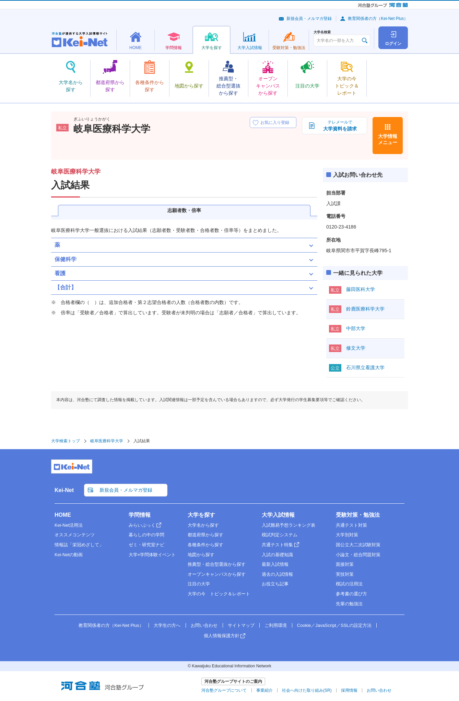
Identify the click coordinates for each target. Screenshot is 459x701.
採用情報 (349, 690)
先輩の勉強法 (349, 603)
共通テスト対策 (351, 525)
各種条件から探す (205, 544)
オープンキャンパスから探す (217, 574)
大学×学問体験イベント (152, 554)
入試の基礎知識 (277, 554)
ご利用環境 (275, 625)
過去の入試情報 (277, 574)
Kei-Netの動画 (69, 554)
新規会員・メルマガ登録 (309, 18)
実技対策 (345, 574)
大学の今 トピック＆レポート (219, 593)
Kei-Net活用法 (69, 525)
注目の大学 (199, 583)
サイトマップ (241, 625)
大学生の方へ (167, 625)
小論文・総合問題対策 (358, 554)
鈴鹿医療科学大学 (365, 309)
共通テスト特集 (277, 544)
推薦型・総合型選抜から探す (217, 564)
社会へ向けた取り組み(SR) (307, 690)
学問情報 (140, 515)
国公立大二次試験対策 (358, 544)
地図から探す (201, 554)
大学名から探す (203, 525)
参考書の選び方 (351, 593)
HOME (63, 515)
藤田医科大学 (360, 289)
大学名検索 (322, 32)
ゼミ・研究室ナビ (146, 544)
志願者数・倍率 (184, 210)
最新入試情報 (275, 564)
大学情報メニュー (387, 139)
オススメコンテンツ (75, 534)
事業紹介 (264, 690)
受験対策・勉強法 (358, 515)
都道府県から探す (205, 534)
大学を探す (201, 515)
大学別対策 (347, 534)
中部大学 (355, 328)
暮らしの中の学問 (146, 534)
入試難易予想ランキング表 (288, 525)
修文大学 (355, 348)
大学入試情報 (278, 515)
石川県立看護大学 (365, 367)
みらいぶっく (142, 525)
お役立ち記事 (275, 583)
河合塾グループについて (224, 690)
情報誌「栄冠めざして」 (79, 544)
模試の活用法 (349, 583)
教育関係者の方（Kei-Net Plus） (378, 18)
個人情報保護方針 (221, 635)
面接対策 (345, 564)
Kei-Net (64, 490)
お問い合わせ (204, 625)
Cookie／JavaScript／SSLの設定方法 (334, 625)
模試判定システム (279, 534)
